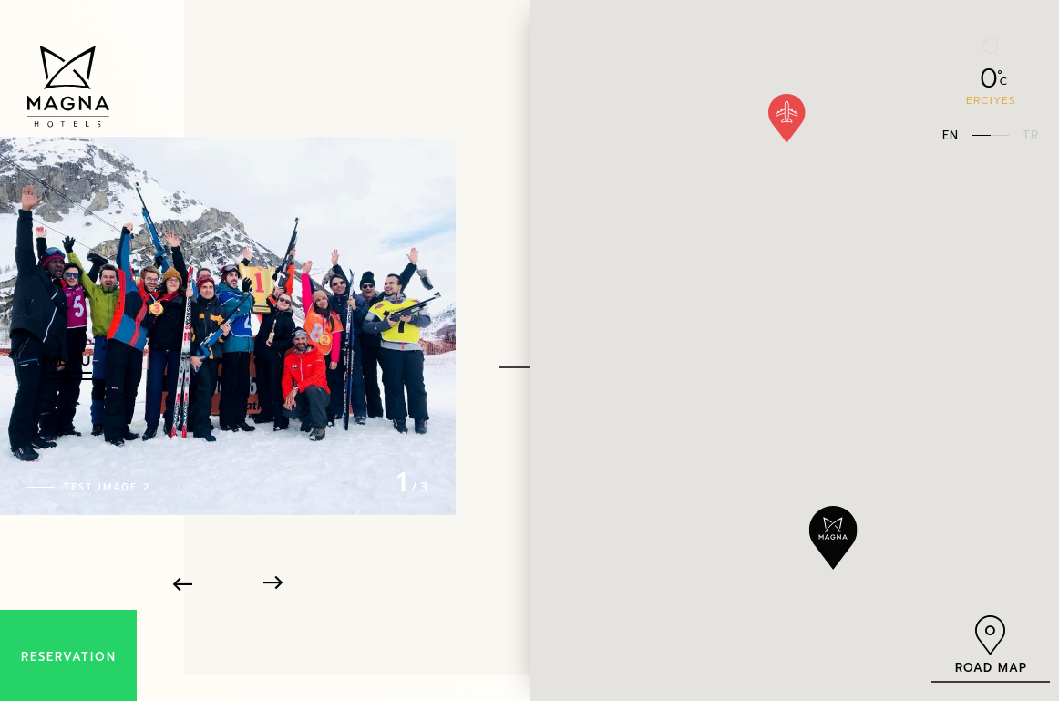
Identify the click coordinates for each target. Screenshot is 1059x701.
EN (950, 134)
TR (1031, 134)
